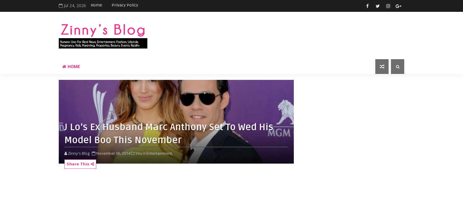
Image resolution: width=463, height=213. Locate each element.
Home (96, 5)
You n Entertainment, (154, 153)
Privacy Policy (125, 5)
